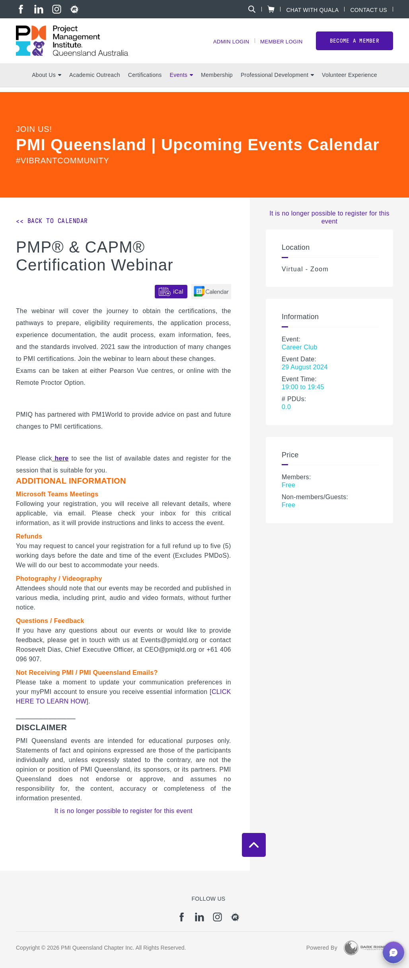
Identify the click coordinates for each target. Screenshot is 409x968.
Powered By (321, 947)
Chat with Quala (312, 10)
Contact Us (368, 10)
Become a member (354, 43)
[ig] (57, 9)
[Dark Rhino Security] (365, 948)
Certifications (145, 80)
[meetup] (75, 9)
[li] (39, 9)
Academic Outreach (94, 80)
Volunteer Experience (349, 80)
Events (181, 80)
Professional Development (277, 80)
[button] (393, 952)
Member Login (280, 44)
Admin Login (227, 44)
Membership (217, 80)
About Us (46, 80)
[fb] (21, 9)
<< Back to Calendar (52, 221)
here (60, 458)
